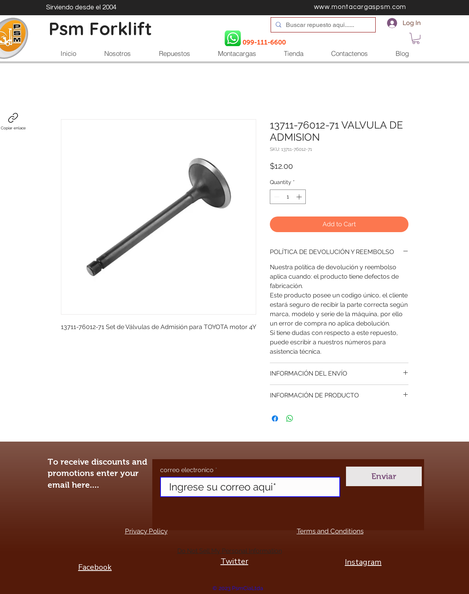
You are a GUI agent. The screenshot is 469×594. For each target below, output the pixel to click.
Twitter (234, 561)
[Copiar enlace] (13, 121)
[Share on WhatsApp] (289, 418)
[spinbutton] (288, 197)
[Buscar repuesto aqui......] (322, 25)
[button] (416, 38)
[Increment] (300, 197)
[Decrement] (276, 197)
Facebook (95, 567)
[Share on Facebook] (275, 418)
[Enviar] (384, 476)
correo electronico (187, 470)
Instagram (363, 562)
